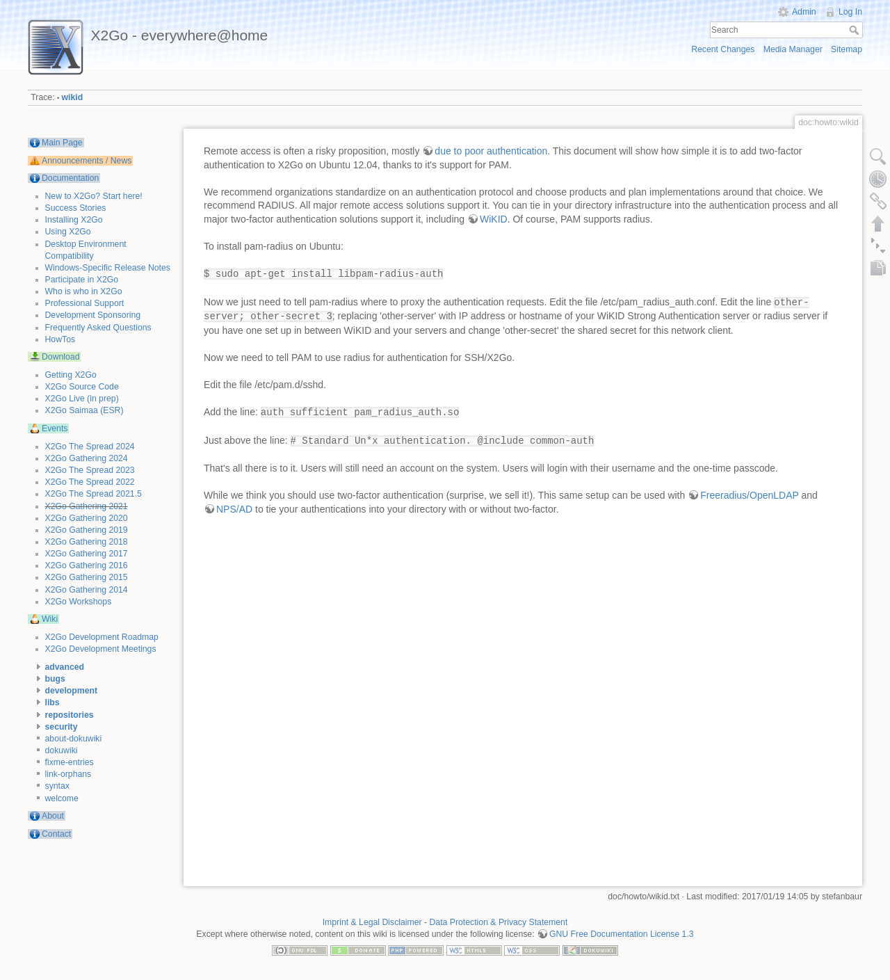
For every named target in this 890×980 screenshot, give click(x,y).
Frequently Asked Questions (98, 327)
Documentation (70, 178)
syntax (57, 786)
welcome (62, 798)
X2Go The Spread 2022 (90, 482)
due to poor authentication (491, 150)
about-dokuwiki (73, 739)
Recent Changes (722, 49)
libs (52, 702)
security (61, 727)
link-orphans (68, 774)
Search (855, 30)
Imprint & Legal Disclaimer (372, 922)
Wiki (50, 619)
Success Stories (75, 208)
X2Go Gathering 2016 (86, 565)
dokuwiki (61, 750)
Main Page (62, 142)
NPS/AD (234, 509)
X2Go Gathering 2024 (86, 458)
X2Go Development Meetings (100, 649)
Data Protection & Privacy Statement (499, 922)
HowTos (60, 339)
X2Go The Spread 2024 (90, 446)
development (71, 691)
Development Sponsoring (93, 315)
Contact (56, 834)
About (53, 816)
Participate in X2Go (82, 279)
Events (54, 428)
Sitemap (846, 49)
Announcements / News (86, 161)
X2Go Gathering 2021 (86, 506)
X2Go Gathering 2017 (86, 554)
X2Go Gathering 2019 (86, 530)
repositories (69, 715)
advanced (65, 667)
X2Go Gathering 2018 (86, 542)
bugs (55, 679)
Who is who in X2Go (83, 291)
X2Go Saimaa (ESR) (84, 410)
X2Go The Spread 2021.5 (93, 494)
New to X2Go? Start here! (94, 196)
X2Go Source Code (82, 387)
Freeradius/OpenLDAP (749, 495)
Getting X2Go (71, 375)
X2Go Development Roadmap (102, 637)
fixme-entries (69, 762)
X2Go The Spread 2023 (90, 470)
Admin (804, 12)
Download (60, 357)
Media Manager (793, 49)
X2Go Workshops (78, 602)
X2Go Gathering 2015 (86, 577)
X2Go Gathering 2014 (86, 590)
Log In (850, 12)
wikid (72, 97)
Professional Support (84, 303)
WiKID (494, 219)
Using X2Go (68, 231)
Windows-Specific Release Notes (107, 268)
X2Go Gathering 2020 (86, 518)
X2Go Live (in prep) (82, 398)
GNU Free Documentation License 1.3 (621, 934)
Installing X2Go (74, 220)
